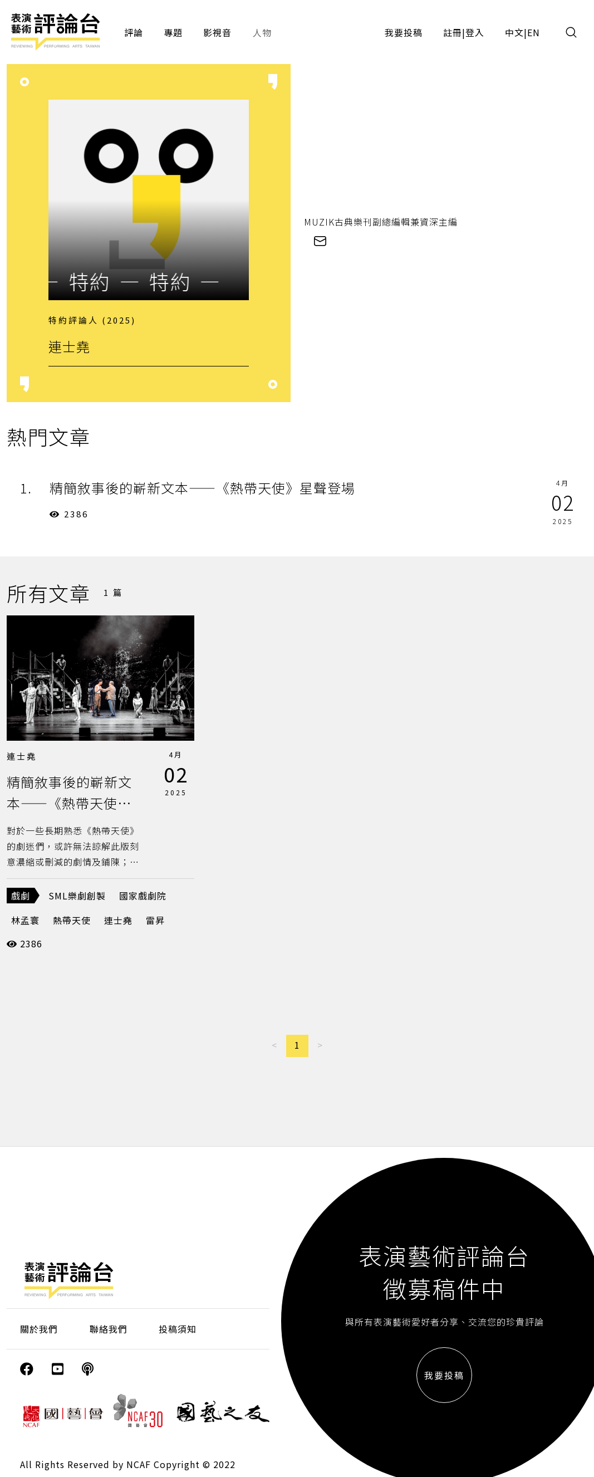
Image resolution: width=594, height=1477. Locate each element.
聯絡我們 (108, 1329)
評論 (133, 32)
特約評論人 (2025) (92, 320)
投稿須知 (178, 1329)
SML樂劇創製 (77, 895)
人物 (262, 32)
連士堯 (22, 756)
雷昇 (155, 920)
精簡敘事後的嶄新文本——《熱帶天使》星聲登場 (69, 803)
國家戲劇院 (142, 895)
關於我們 (39, 1329)
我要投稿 (404, 32)
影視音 (217, 32)
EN (533, 32)
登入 (474, 32)
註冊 (452, 32)
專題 (173, 32)
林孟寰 (25, 920)
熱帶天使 (72, 920)
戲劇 (20, 895)
